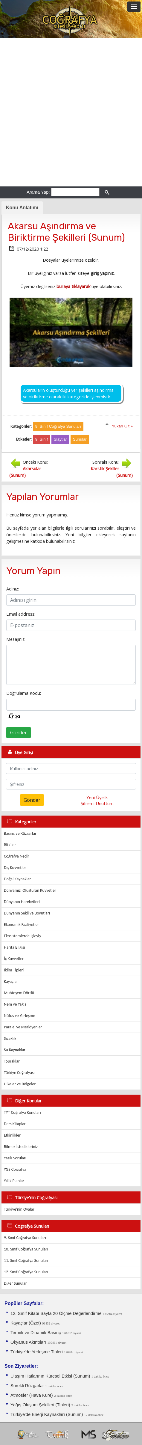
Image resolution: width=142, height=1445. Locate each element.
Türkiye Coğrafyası (19, 1072)
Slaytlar (60, 439)
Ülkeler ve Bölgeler (20, 1084)
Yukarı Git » (122, 426)
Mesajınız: (15, 639)
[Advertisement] (71, 112)
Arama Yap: (38, 192)
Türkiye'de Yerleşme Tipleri (36, 1351)
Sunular (80, 439)
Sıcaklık (10, 1038)
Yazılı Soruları (15, 1158)
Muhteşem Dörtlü (19, 992)
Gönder (18, 732)
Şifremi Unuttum (97, 803)
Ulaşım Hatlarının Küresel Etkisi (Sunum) (50, 1376)
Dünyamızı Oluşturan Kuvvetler (30, 890)
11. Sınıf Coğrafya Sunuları (26, 1260)
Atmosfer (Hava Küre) (31, 1395)
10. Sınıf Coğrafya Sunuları (26, 1249)
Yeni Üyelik (97, 797)
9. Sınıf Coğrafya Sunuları (25, 1237)
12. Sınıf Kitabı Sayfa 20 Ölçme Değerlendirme (56, 1313)
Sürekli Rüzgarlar (27, 1385)
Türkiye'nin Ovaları (19, 1209)
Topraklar (12, 1061)
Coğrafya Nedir (16, 856)
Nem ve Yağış (15, 1004)
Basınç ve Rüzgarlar (20, 833)
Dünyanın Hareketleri (22, 901)
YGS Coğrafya (15, 1169)
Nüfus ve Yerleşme (19, 1015)
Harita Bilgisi (14, 947)
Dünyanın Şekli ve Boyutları (27, 913)
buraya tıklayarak (73, 286)
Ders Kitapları (15, 1123)
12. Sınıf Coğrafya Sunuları (26, 1271)
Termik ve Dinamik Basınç (35, 1332)
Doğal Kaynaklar (17, 879)
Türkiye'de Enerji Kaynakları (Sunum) (46, 1414)
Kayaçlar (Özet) (25, 1323)
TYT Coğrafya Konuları (22, 1112)
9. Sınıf (41, 439)
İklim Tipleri (14, 970)
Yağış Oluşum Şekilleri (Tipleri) (40, 1404)
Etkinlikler (12, 1135)
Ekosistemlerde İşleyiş (22, 935)
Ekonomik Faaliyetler (21, 924)
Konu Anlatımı (22, 207)
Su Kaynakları (15, 1049)
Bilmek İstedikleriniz (21, 1146)
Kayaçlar (11, 981)
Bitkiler (10, 844)
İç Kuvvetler (14, 958)
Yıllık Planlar (14, 1180)
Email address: (20, 614)
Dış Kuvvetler (15, 867)
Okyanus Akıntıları (28, 1342)
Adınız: (12, 589)
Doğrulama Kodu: (23, 693)
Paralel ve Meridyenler (23, 1027)
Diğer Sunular (15, 1283)
